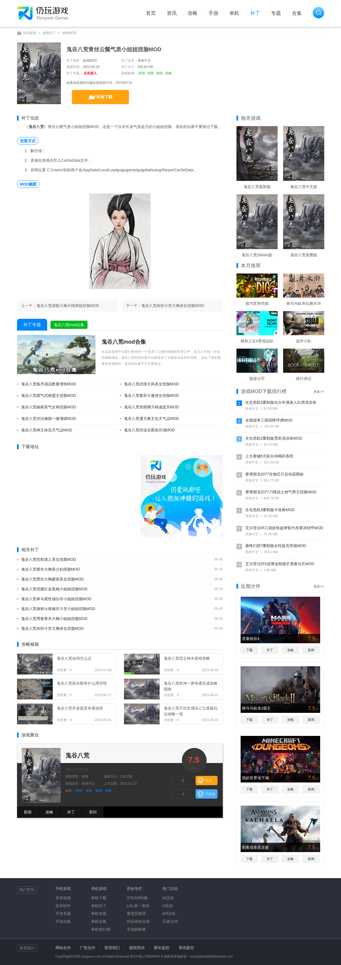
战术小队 (303, 341)
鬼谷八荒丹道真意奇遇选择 (80, 708)
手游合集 (63, 921)
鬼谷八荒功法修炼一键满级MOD (48, 418)
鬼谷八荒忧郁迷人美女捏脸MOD (48, 559)
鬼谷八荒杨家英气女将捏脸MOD (48, 407)
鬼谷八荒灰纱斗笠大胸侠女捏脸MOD (172, 305)
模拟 (159, 73)
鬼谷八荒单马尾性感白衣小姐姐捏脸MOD (56, 599)
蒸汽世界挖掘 (257, 303)
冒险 (150, 73)
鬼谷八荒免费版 (303, 255)
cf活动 (167, 906)
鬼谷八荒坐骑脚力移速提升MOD (151, 407)
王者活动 (170, 921)
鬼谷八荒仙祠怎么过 (74, 658)
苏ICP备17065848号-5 (146, 956)
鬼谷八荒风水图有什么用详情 (82, 683)
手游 (213, 13)
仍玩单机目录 (138, 921)
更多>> (319, 392)
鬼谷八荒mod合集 (69, 325)
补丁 (255, 13)
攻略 (193, 13)
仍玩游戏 (29, 33)
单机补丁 (98, 906)
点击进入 (90, 73)
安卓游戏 (63, 898)
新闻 (28, 812)
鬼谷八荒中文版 (303, 186)
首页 (151, 13)
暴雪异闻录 (136, 913)
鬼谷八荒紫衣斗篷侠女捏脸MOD (151, 395)
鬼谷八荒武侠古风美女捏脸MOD (151, 384)
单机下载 (98, 898)
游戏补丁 (49, 33)
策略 (168, 73)
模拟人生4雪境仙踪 (257, 341)
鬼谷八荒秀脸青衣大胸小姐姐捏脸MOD (54, 618)
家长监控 (161, 948)
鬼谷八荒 (77, 755)
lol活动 (168, 898)
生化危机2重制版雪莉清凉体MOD (273, 438)
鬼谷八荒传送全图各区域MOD (149, 430)
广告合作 (87, 948)
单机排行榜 (100, 929)
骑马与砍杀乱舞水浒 (303, 303)
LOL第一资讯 (138, 906)
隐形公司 (257, 378)
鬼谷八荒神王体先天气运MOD (46, 430)
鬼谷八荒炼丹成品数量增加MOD (48, 384)
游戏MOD (69, 33)
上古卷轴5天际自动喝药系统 (269, 456)
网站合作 (63, 948)
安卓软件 (63, 906)
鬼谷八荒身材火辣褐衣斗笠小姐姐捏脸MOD (58, 609)
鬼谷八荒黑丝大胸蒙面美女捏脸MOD (52, 579)
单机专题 (98, 913)
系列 (93, 812)
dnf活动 (168, 913)
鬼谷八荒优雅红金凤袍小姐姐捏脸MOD (54, 589)
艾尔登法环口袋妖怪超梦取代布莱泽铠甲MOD (284, 528)
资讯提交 (186, 948)
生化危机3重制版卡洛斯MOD (270, 510)
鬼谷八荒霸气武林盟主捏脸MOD (48, 395)
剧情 (142, 73)
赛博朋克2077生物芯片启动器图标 (274, 474)
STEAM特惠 (137, 898)
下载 (249, 650)
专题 (276, 13)
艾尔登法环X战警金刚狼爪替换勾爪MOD (279, 564)
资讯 (172, 13)
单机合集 (98, 921)
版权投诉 (137, 948)
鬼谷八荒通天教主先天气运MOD (151, 418)
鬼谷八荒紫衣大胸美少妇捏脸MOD (50, 569)
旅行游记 (303, 378)
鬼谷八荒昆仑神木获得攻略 (187, 658)
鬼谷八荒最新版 (257, 186)
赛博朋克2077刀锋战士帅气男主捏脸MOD (281, 492)
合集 (297, 13)
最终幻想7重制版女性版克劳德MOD (275, 545)
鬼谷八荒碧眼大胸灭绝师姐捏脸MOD (67, 305)
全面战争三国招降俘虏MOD (269, 420)
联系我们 (112, 948)
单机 (234, 13)
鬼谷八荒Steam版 (257, 255)
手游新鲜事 (136, 929)
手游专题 (63, 913)
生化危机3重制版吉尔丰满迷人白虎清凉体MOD (281, 403)
